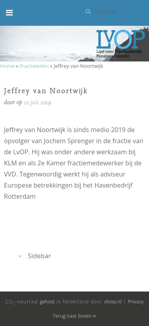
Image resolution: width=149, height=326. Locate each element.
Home (7, 65)
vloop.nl (113, 301)
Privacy (136, 301)
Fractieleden (33, 65)
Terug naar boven (75, 316)
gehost (47, 301)
